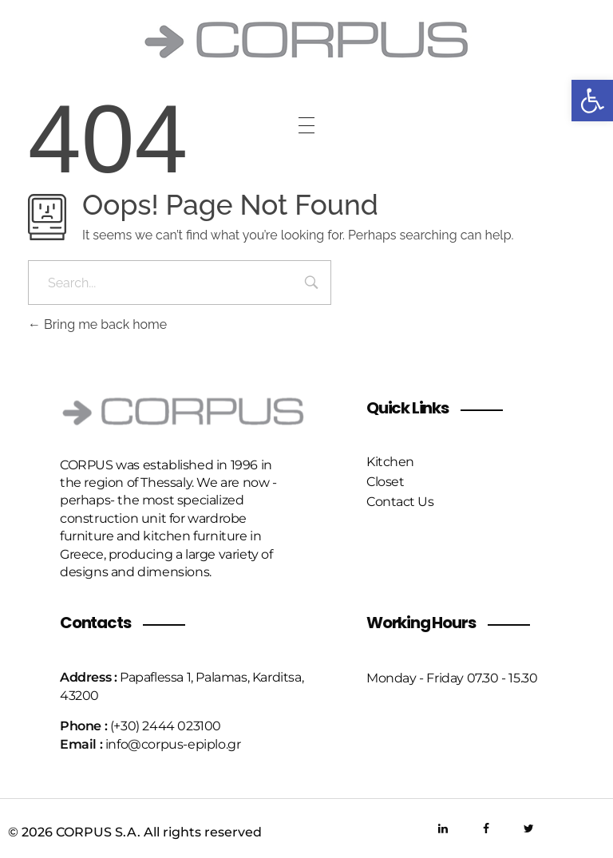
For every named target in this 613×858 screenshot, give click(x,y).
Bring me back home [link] (97, 324)
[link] (592, 100)
